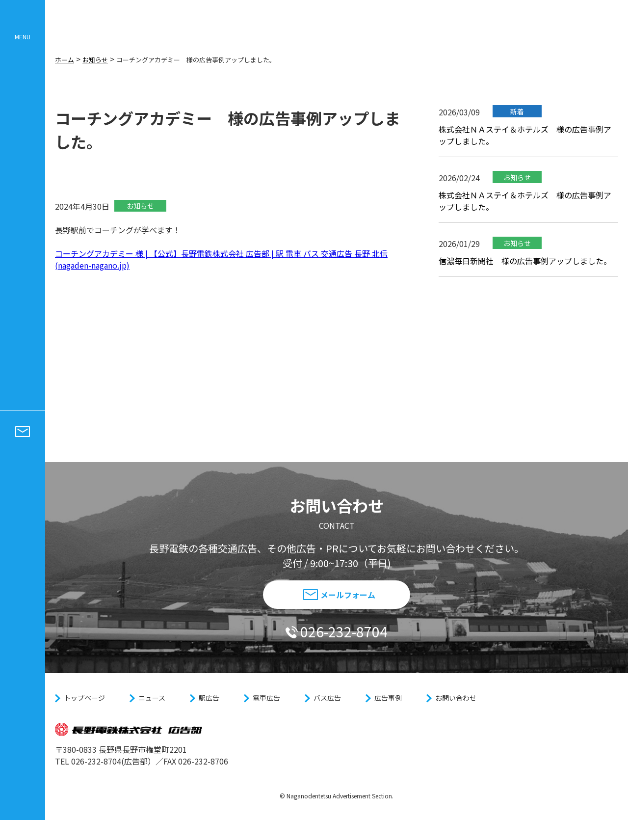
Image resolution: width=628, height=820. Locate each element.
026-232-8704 (337, 631)
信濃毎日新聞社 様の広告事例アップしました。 (525, 269)
